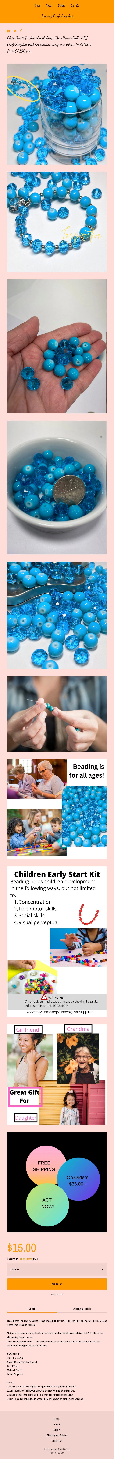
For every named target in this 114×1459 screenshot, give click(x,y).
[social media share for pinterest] (21, 31)
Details (32, 1309)
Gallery (61, 6)
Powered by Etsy (57, 1452)
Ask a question (57, 1294)
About (49, 6)
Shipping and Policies (57, 1435)
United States (25, 1259)
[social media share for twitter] (15, 31)
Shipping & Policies (82, 1309)
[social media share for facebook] (8, 31)
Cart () (75, 6)
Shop (37, 6)
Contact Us (57, 1440)
